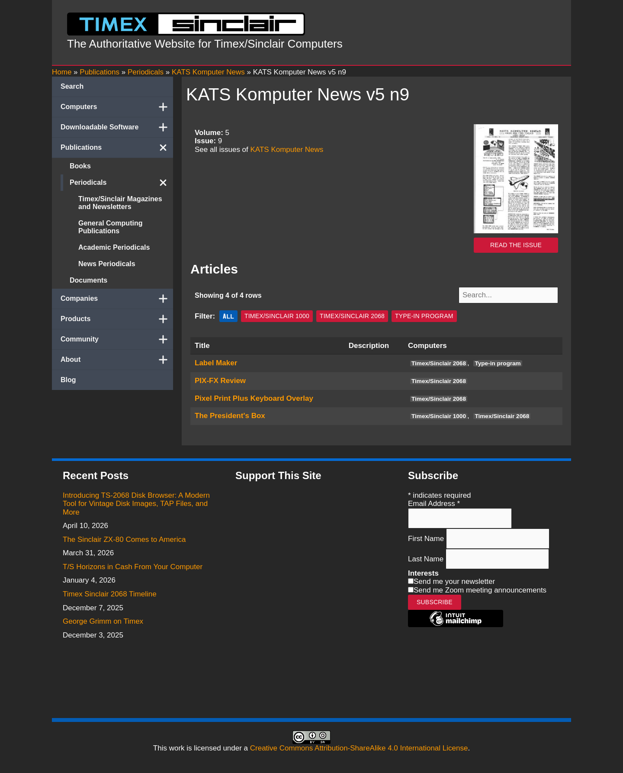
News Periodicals (106, 263)
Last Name (427, 558)
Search (72, 86)
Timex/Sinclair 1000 (276, 315)
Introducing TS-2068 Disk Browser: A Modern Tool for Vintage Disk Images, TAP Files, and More (136, 502)
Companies (117, 299)
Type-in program (424, 315)
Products (117, 319)
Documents (88, 280)
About (117, 360)
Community (117, 339)
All (228, 314)
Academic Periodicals (114, 247)
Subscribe (435, 600)
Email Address (434, 503)
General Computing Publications (110, 227)
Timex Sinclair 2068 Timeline (110, 593)
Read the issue (516, 245)
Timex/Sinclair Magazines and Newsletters (120, 202)
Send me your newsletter (454, 581)
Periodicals (121, 182)
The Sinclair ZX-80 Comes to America (124, 539)
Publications (117, 148)
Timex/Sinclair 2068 (352, 315)
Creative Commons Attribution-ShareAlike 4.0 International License (359, 747)
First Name (427, 537)
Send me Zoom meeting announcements (480, 589)
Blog (68, 379)
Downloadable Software (117, 127)
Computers (117, 107)
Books (80, 166)
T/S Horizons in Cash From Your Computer (132, 566)
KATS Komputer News (287, 149)
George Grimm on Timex (103, 620)
